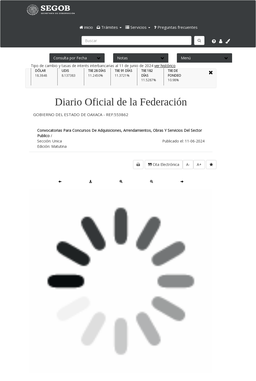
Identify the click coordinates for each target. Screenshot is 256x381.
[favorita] (211, 164)
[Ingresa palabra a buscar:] (136, 40)
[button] (109, 27)
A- (188, 164)
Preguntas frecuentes (176, 27)
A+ (199, 164)
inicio (86, 27)
